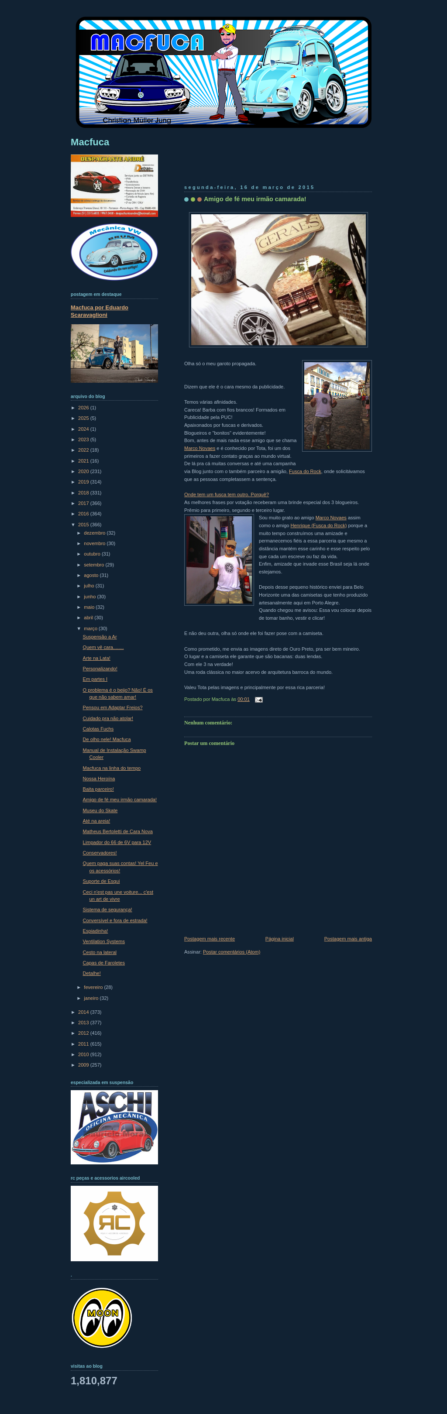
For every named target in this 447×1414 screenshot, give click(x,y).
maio (90, 607)
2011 (84, 1044)
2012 (84, 1033)
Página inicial (279, 938)
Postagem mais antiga (348, 938)
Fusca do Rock (305, 471)
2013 (84, 1022)
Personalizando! (100, 668)
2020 (84, 471)
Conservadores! (100, 852)
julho (89, 585)
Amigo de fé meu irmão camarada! (255, 199)
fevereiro (94, 987)
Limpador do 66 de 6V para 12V (117, 842)
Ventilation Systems (104, 941)
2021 (84, 460)
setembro (94, 564)
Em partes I (95, 679)
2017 (84, 503)
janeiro (92, 998)
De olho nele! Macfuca (107, 739)
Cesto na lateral (100, 952)
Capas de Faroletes (104, 962)
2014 (84, 1012)
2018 (84, 492)
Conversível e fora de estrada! (115, 920)
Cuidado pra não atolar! (108, 718)
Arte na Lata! (96, 658)
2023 (84, 439)
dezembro (95, 532)
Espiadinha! (95, 931)
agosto (92, 575)
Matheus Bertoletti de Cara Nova (118, 831)
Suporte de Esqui (101, 881)
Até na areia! (96, 821)
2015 (84, 524)
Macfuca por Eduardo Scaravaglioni (99, 311)
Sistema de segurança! (107, 909)
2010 (84, 1054)
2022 (84, 450)
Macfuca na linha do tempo (112, 768)
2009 (84, 1064)
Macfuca (90, 142)
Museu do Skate (100, 810)
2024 (84, 429)
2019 (84, 481)
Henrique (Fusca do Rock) (319, 525)
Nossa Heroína (99, 778)
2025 (84, 418)
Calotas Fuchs (98, 728)
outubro (93, 553)
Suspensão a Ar (100, 636)
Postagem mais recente (209, 938)
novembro (95, 543)
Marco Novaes (199, 448)
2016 (84, 513)
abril (89, 617)
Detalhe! (92, 973)
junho (90, 596)
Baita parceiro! (98, 789)
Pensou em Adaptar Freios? (113, 707)
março (91, 628)
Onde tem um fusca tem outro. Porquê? (226, 494)
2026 (84, 407)
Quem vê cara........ (103, 647)
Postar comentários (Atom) (231, 951)
